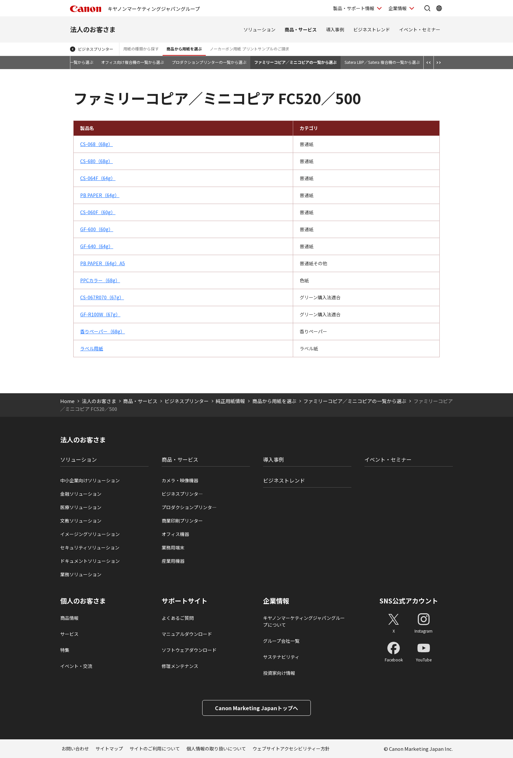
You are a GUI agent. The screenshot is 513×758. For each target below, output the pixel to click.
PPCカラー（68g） (100, 280)
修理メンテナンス (180, 666)
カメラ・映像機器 (180, 480)
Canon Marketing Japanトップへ (256, 708)
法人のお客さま (93, 29)
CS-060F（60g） (97, 212)
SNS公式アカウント (409, 600)
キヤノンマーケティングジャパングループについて (304, 621)
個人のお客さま (83, 600)
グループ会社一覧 (281, 641)
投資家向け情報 (279, 673)
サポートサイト (184, 600)
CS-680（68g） (96, 161)
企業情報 (276, 600)
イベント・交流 (76, 666)
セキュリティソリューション (89, 547)
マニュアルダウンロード (187, 634)
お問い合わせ (75, 748)
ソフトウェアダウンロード (189, 650)
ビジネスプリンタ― (182, 493)
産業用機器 (173, 561)
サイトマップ (109, 748)
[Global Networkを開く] (439, 8)
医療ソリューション (80, 507)
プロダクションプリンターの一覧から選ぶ (209, 62)
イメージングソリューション (90, 534)
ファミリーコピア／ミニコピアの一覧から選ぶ (295, 62)
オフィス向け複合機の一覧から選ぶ (132, 62)
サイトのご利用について (155, 748)
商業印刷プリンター (182, 520)
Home (67, 400)
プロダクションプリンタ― (189, 507)
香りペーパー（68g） (102, 331)
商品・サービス (301, 29)
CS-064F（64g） (97, 178)
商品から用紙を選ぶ (184, 48)
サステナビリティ (281, 657)
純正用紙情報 (230, 400)
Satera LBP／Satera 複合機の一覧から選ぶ (382, 62)
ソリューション (259, 29)
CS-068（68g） (96, 144)
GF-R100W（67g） (100, 314)
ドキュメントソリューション (90, 561)
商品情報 (69, 618)
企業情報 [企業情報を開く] (397, 8)
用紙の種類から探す (141, 48)
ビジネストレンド (371, 29)
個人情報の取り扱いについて (216, 748)
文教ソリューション (80, 520)
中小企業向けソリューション (90, 480)
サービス (69, 634)
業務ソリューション (80, 574)
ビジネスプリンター (95, 49)
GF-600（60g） (96, 229)
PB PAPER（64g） (99, 195)
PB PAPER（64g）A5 (102, 263)
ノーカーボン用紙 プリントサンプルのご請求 (249, 48)
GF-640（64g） (96, 246)
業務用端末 (173, 547)
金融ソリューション (80, 493)
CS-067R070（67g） (102, 297)
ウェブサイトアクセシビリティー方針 (291, 748)
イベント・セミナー (419, 29)
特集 (64, 650)
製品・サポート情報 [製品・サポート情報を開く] (353, 8)
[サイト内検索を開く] (427, 8)
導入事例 (335, 29)
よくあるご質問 (178, 618)
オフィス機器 (175, 534)
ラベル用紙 (91, 348)
